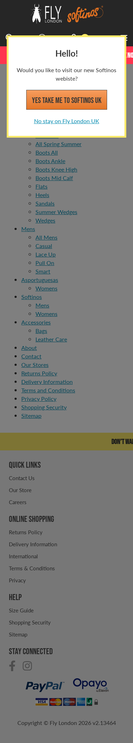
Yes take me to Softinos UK (66, 100)
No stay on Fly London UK (66, 121)
